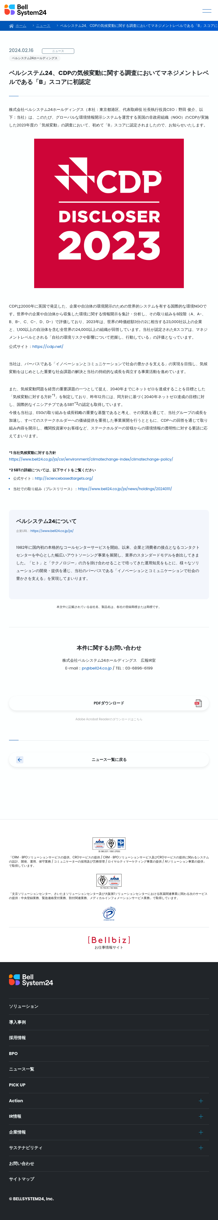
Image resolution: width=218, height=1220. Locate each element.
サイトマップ (21, 1179)
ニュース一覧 (21, 1069)
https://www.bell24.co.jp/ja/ (52, 531)
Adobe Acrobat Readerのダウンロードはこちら (109, 719)
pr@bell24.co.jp (96, 668)
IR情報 (15, 1116)
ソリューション (23, 1006)
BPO (13, 1054)
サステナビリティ (26, 1148)
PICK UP (17, 1085)
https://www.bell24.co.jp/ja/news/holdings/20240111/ (125, 488)
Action (16, 1101)
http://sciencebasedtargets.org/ (64, 478)
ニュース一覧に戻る (109, 759)
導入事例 (17, 1022)
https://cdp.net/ (47, 346)
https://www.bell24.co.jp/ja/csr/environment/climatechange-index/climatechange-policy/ (91, 459)
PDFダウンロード (109, 703)
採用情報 (17, 1038)
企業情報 (17, 1132)
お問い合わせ (21, 1164)
